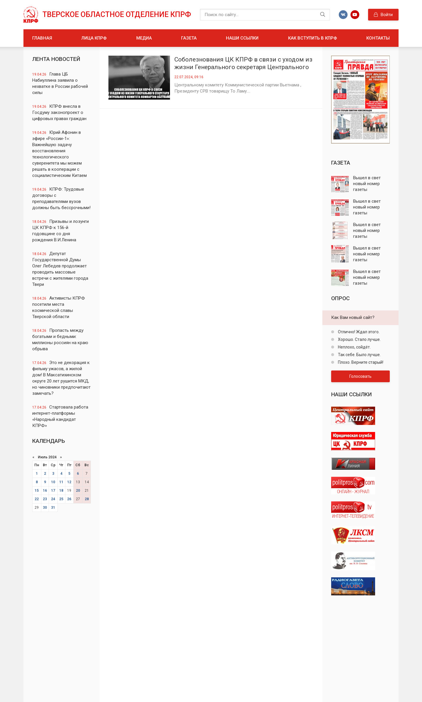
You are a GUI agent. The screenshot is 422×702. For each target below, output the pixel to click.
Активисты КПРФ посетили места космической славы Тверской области (58, 307)
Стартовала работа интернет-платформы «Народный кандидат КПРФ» (60, 416)
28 (87, 499)
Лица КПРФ (94, 38)
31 (53, 507)
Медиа (144, 38)
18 (61, 491)
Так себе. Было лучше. (359, 354)
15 (37, 491)
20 (78, 491)
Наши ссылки (242, 38)
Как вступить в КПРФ (312, 38)
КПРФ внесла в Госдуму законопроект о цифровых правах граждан (59, 112)
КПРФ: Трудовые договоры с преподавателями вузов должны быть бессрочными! (61, 198)
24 (53, 499)
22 (37, 499)
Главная (42, 38)
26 (69, 499)
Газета (189, 38)
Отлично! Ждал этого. (358, 331)
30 (45, 507)
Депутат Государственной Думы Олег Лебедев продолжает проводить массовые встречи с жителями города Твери (60, 269)
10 (53, 482)
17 (53, 491)
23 (45, 499)
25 (61, 499)
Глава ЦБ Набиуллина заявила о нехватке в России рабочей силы (60, 83)
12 (69, 482)
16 (45, 491)
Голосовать (360, 376)
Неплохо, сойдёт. (354, 347)
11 (61, 482)
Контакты (378, 38)
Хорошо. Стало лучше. (359, 339)
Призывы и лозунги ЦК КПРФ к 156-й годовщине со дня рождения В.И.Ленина (60, 230)
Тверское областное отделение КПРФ (116, 14)
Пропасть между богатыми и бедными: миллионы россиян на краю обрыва (60, 339)
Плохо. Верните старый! (360, 362)
